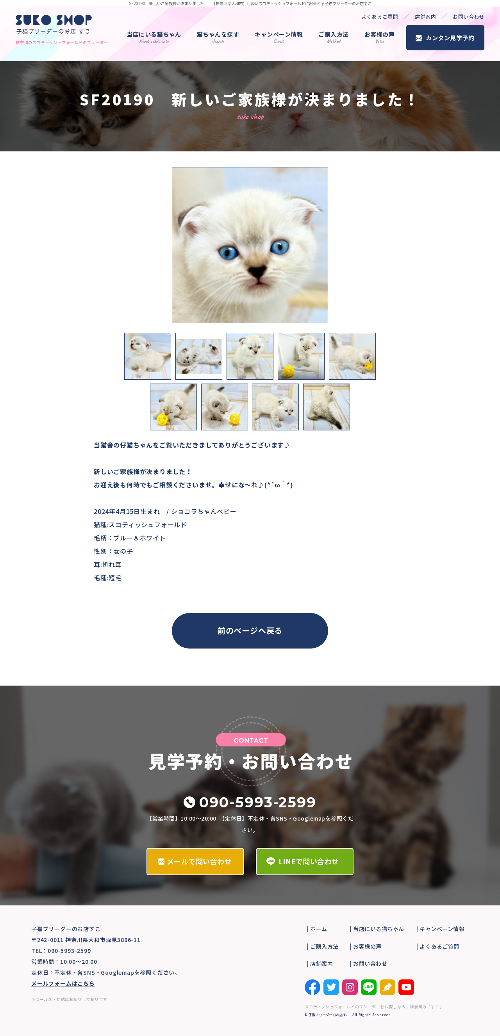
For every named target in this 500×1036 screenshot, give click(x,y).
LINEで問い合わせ (309, 861)
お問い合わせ (468, 16)
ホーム (318, 929)
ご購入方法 (333, 37)
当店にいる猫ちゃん (154, 37)
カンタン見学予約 (450, 38)
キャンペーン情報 (279, 37)
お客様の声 (379, 37)
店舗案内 (425, 16)
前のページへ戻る (250, 630)
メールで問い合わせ (199, 861)
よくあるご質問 (379, 16)
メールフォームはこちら (63, 983)
